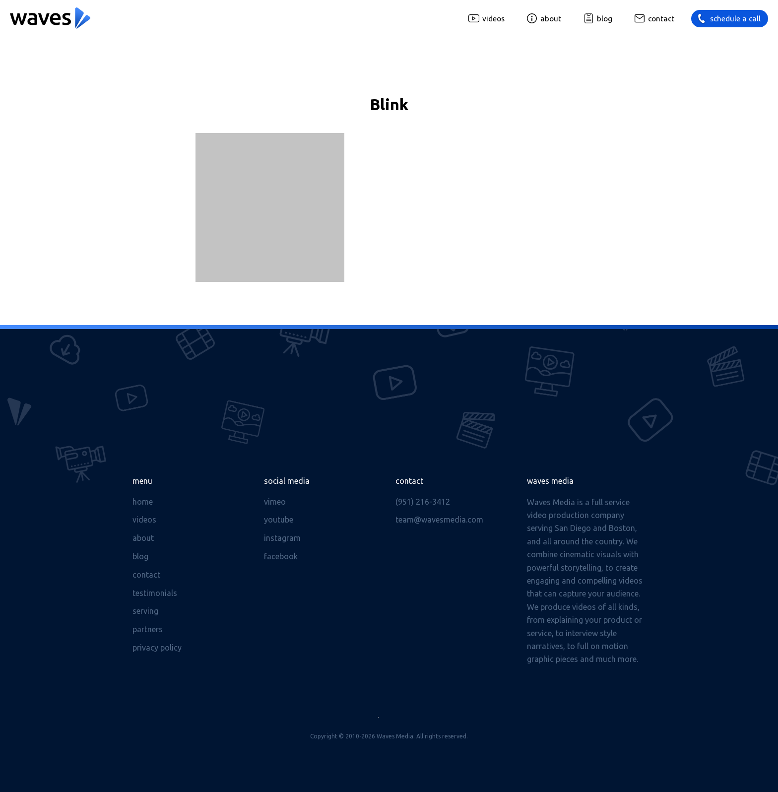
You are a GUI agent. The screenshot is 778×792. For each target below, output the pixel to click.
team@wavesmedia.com (439, 519)
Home (142, 501)
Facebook (281, 556)
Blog (604, 18)
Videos (493, 18)
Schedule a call (735, 18)
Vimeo (275, 501)
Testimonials (154, 593)
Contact (661, 18)
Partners (147, 629)
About (550, 18)
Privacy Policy (157, 647)
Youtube (278, 519)
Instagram (282, 537)
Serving (145, 610)
